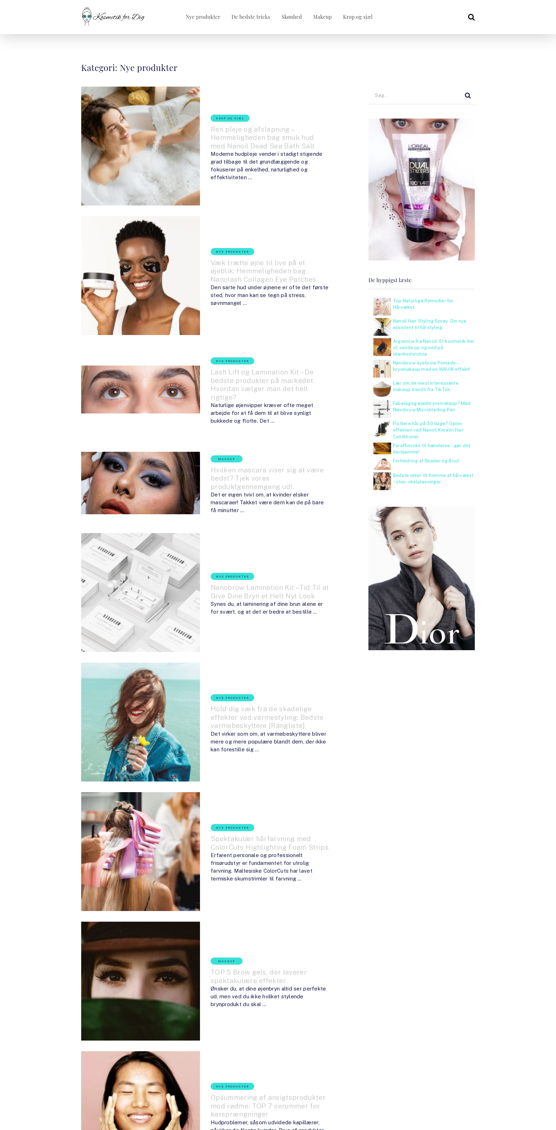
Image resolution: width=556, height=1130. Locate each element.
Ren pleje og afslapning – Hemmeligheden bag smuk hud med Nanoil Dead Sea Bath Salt (249, 124)
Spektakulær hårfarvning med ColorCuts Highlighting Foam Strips (247, 664)
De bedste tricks (248, 16)
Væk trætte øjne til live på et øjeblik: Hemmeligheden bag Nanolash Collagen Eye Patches (246, 224)
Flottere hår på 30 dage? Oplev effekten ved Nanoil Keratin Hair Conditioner (428, 430)
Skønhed (290, 16)
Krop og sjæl (358, 16)
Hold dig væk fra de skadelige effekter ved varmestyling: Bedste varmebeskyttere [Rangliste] (251, 572)
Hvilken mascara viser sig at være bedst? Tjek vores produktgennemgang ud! (247, 391)
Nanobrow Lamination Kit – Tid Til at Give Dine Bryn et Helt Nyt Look (247, 476)
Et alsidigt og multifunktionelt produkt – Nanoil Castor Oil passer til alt (245, 951)
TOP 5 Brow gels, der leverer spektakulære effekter (251, 763)
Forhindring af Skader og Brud (426, 460)
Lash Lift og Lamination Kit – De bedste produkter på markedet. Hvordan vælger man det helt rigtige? (246, 313)
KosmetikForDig (121, 1087)
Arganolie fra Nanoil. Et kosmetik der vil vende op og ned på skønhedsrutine (433, 348)
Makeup (322, 16)
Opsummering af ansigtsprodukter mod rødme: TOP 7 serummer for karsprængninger (245, 855)
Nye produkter (200, 16)
